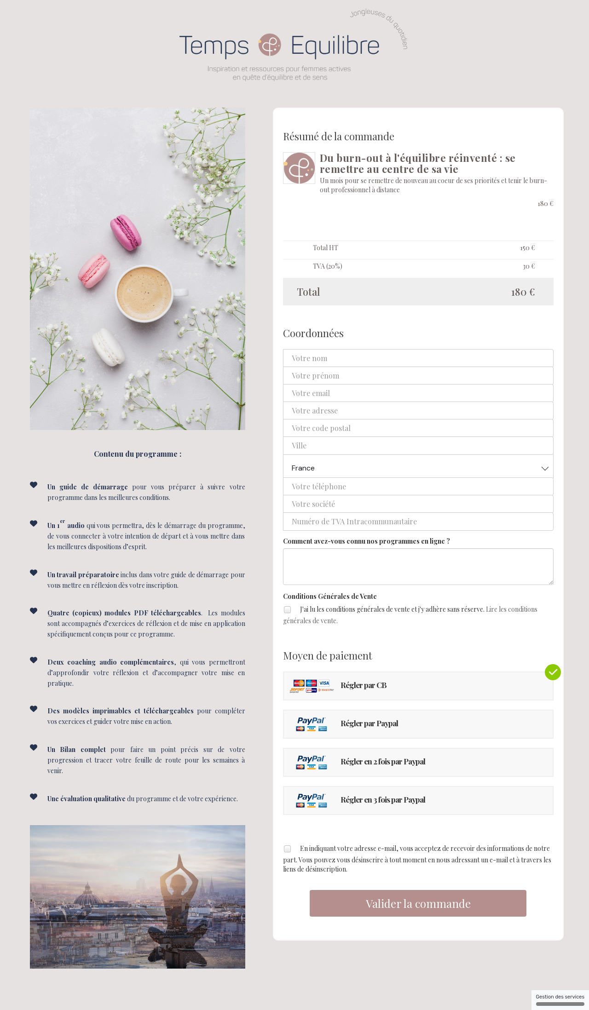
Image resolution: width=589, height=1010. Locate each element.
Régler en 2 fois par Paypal (357, 762)
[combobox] (418, 466)
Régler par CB (338, 686)
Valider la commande (418, 903)
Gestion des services (560, 1000)
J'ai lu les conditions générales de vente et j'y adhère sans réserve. (410, 614)
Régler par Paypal (343, 724)
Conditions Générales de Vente (330, 596)
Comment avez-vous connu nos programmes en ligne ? (366, 541)
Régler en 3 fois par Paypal (357, 800)
